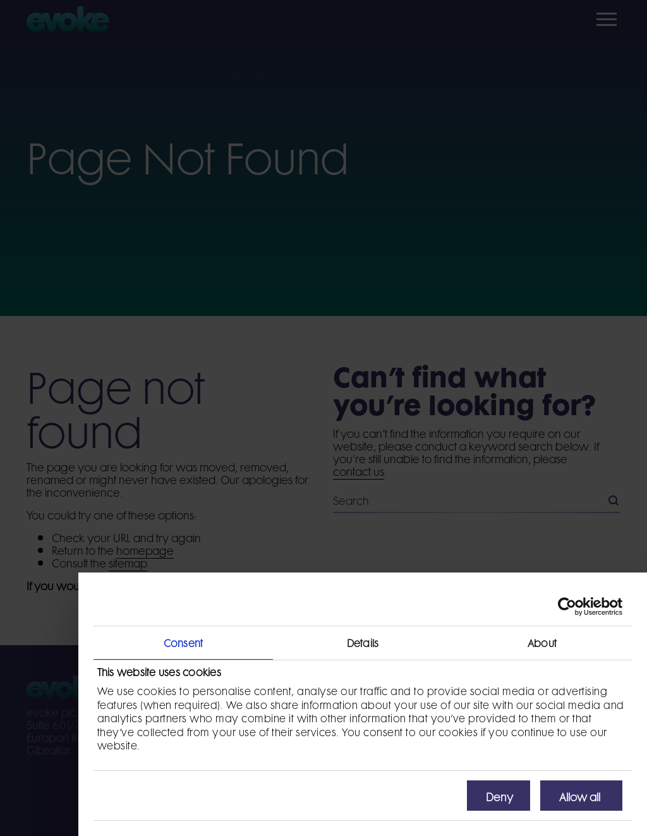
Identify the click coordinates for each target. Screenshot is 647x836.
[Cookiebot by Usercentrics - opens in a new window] (567, 606)
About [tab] (542, 642)
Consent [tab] (183, 642)
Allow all (579, 795)
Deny (499, 795)
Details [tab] (362, 642)
